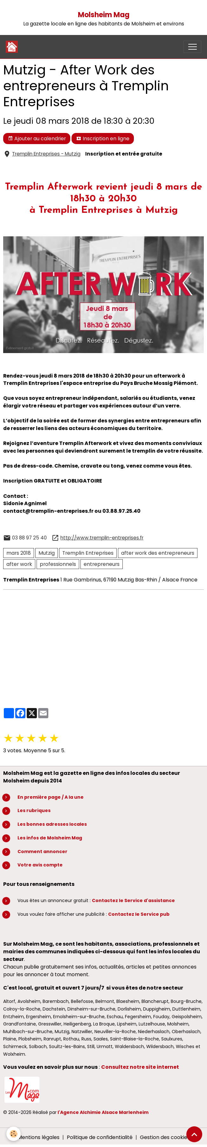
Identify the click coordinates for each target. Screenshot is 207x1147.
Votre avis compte (40, 865)
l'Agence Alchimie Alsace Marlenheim (103, 1112)
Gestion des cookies (165, 1137)
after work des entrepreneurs (157, 553)
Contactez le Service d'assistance (133, 900)
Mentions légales (38, 1137)
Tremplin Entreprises (88, 553)
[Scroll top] (194, 1134)
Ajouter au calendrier (37, 138)
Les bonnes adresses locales (52, 824)
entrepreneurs (102, 564)
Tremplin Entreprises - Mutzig (46, 153)
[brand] (13, 47)
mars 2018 (18, 553)
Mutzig (46, 553)
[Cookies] (13, 1134)
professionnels (58, 564)
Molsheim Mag (103, 15)
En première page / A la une (50, 797)
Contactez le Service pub (138, 914)
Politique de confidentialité (100, 1137)
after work (19, 564)
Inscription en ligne (102, 138)
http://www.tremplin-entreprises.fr (101, 537)
